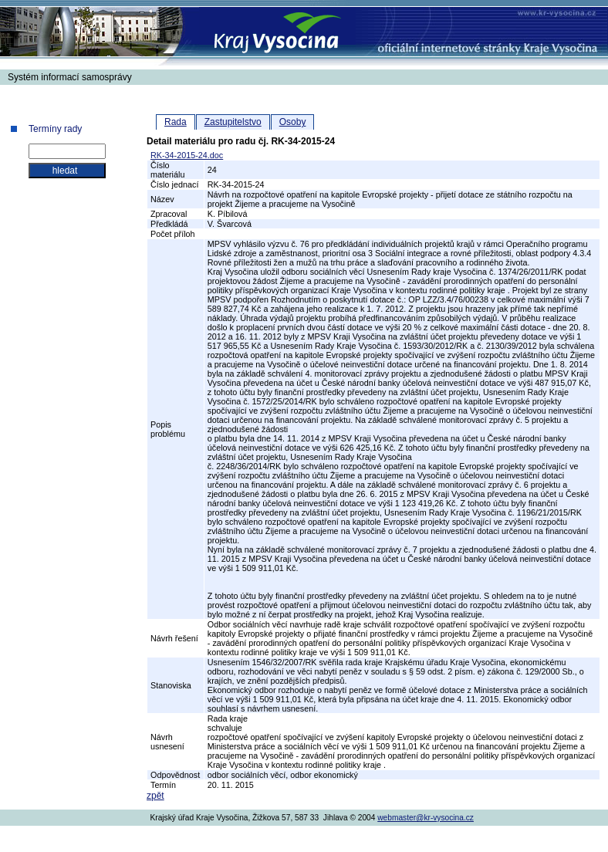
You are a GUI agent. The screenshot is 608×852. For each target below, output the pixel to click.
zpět (155, 795)
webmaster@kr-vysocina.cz (425, 817)
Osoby (292, 122)
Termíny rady (55, 128)
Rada (175, 122)
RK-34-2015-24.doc (186, 155)
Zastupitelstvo (233, 122)
